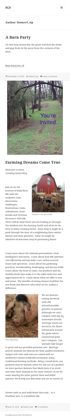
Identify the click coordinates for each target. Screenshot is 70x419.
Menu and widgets (62, 10)
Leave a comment (50, 76)
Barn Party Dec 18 (14, 65)
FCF (8, 7)
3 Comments (42, 407)
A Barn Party (18, 37)
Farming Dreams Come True (32, 162)
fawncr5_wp (33, 76)
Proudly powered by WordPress (18, 415)
